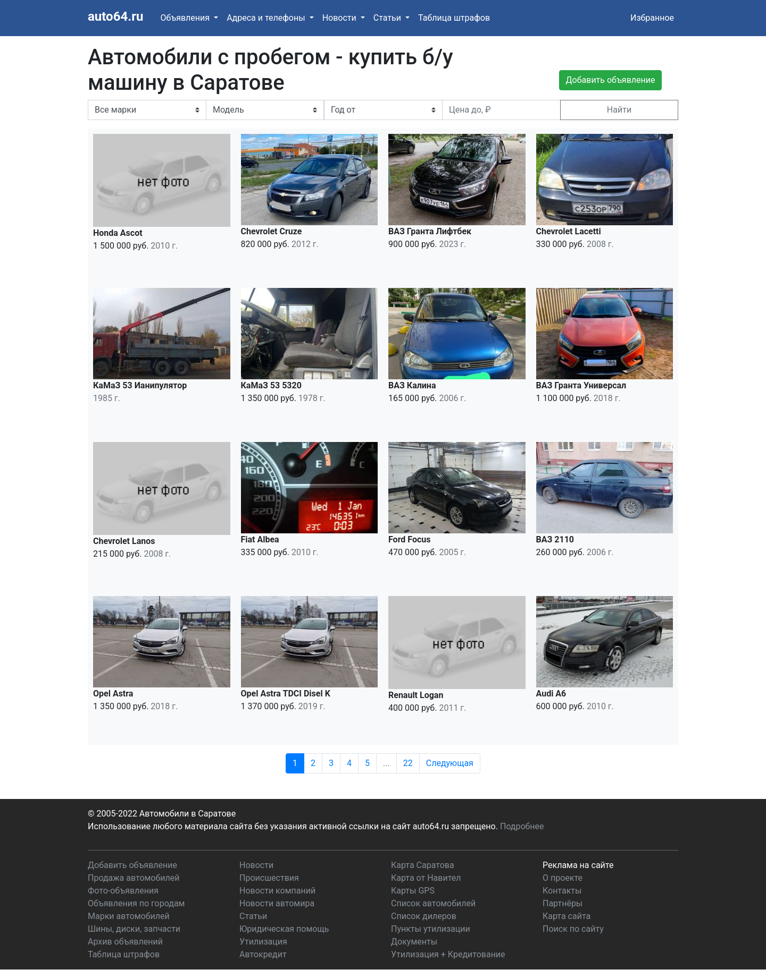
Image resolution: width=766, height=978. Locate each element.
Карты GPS (413, 891)
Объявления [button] (186, 18)
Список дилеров (423, 916)
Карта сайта (566, 916)
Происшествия (269, 878)
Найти (619, 110)
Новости (256, 865)
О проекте (562, 878)
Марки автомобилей (129, 916)
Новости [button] (340, 18)
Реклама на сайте (578, 865)
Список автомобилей (433, 903)
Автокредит (263, 954)
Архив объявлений (125, 942)
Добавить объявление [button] (610, 80)
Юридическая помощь (284, 929)
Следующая (449, 763)
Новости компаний (277, 891)
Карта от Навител (426, 878)
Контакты (562, 891)
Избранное (652, 18)
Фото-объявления (123, 891)
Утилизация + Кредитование (448, 954)
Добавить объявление (132, 865)
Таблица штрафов (454, 18)
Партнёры (562, 903)
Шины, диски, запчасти (134, 929)
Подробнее (522, 826)
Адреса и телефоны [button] (267, 18)
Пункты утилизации (430, 929)
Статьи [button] (388, 18)
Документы (414, 942)
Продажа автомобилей (133, 878)
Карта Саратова (422, 865)
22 (408, 763)
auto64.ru (115, 16)
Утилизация (263, 942)
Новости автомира (276, 903)
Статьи (253, 916)
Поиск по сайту (573, 929)
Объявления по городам (136, 903)
